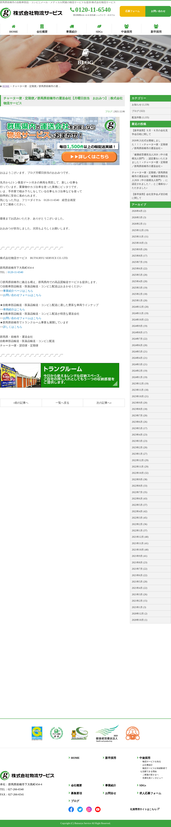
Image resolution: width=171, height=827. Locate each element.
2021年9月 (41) (139, 556)
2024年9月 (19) (139, 326)
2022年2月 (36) (139, 524)
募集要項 (76, 793)
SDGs (142, 785)
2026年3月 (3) (139, 217)
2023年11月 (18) (140, 390)
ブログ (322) (138, 111)
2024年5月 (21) (139, 351)
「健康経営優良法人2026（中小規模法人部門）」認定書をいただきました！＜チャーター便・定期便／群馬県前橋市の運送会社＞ (150, 160)
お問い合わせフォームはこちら (22, 295)
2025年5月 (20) (139, 275)
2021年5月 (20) (139, 581)
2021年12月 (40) (140, 537)
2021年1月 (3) (139, 607)
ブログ (108, 111)
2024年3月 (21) (139, 364)
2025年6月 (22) (139, 268)
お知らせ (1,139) (140, 104)
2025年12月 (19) (140, 230)
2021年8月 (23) (139, 562)
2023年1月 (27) (139, 454)
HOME (5, 86)
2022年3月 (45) (139, 517)
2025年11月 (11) (140, 236)
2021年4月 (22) (139, 588)
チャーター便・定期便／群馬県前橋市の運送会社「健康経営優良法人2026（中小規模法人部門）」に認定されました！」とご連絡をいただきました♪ (150, 180)
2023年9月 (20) (139, 402)
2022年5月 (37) (139, 505)
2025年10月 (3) (139, 243)
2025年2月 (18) (139, 294)
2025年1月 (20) (139, 300)
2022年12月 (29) (140, 460)
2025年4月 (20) (139, 281)
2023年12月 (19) (140, 383)
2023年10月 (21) (140, 396)
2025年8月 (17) (139, 255)
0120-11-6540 (90, 9)
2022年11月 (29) (140, 466)
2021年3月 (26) (139, 594)
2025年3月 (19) (139, 287)
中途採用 (144, 757)
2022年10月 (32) (140, 473)
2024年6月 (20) (139, 345)
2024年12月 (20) (140, 307)
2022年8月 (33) (139, 486)
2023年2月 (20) (139, 447)
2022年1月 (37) (139, 530)
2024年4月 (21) (139, 358)
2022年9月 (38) (139, 479)
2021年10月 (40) (140, 549)
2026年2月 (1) (139, 224)
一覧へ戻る (62, 402)
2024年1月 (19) (139, 377)
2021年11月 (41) (140, 543)
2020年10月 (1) (139, 620)
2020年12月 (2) (139, 613)
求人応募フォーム (150, 793)
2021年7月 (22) (139, 569)
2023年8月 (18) (139, 409)
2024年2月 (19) (139, 370)
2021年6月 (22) (139, 575)
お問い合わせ (158, 11)
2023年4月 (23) (139, 434)
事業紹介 (110, 785)
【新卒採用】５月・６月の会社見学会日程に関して (150, 132)
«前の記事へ (20, 402)
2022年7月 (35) (139, 492)
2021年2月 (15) (139, 601)
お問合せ (110, 793)
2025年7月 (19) (139, 262)
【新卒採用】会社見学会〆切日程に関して (150, 196)
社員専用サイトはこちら (144, 809)
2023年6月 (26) (139, 422)
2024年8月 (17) (139, 332)
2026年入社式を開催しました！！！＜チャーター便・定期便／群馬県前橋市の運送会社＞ (150, 144)
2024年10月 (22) (140, 319)
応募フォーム (132, 11)
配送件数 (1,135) (140, 117)
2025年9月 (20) (139, 249)
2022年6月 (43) (139, 498)
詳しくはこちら (12, 326)
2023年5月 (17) (139, 428)
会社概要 (76, 785)
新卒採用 (110, 757)
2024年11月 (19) (140, 313)
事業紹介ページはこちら (18, 290)
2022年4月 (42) (139, 511)
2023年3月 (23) (139, 441)
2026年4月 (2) (139, 211)
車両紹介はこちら (14, 309)
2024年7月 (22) (139, 339)
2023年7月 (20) (139, 415)
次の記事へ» (103, 402)
